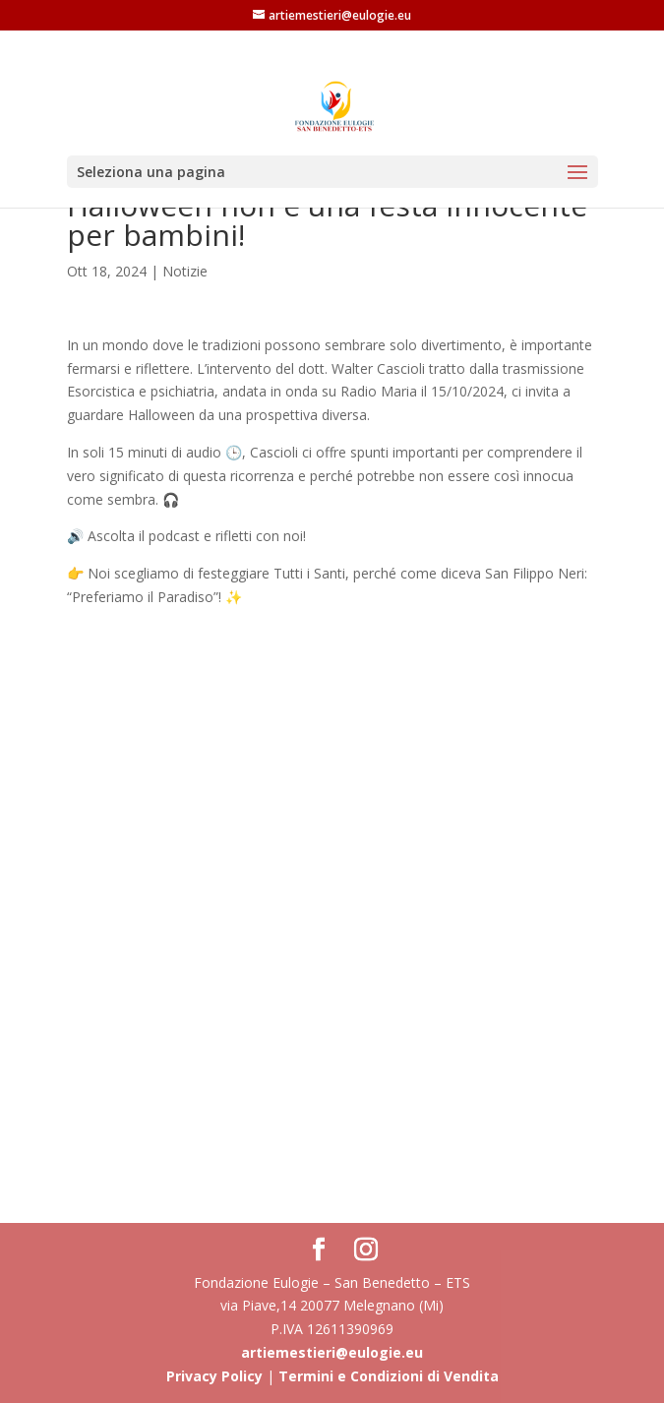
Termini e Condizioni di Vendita (388, 1376)
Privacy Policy (214, 1376)
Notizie (185, 271)
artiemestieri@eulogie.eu (332, 1352)
